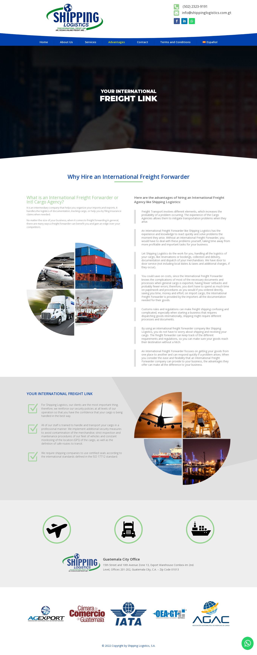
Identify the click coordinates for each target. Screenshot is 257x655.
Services (90, 42)
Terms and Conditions (175, 42)
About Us (66, 42)
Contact (142, 42)
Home (44, 42)
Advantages (116, 42)
